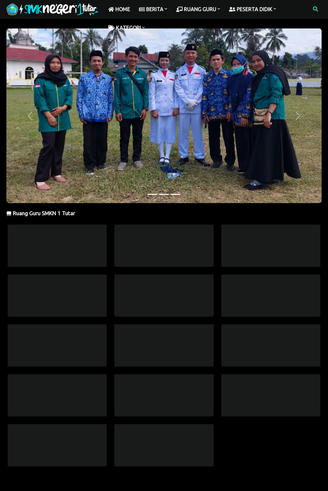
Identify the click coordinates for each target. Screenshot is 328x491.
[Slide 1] (152, 194)
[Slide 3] (175, 194)
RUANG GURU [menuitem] (196, 9)
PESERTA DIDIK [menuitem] (250, 9)
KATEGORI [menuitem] (124, 28)
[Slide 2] (164, 194)
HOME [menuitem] (119, 9)
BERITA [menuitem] (151, 9)
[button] (315, 9)
